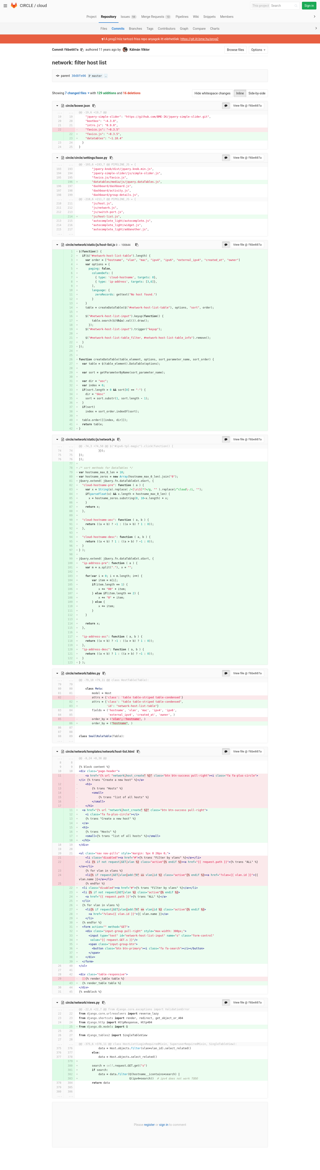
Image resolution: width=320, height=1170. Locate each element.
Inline (240, 93)
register (149, 1125)
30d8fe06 (79, 76)
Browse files (235, 50)
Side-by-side (257, 93)
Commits (118, 28)
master (95, 76)
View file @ (247, 105)
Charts (214, 28)
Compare (199, 28)
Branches (135, 28)
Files (104, 28)
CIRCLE (26, 5)
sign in (163, 1125)
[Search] (285, 6)
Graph (184, 28)
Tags (150, 28)
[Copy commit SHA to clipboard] (82, 50)
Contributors (167, 28)
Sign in (309, 5)
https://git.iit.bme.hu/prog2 (200, 39)
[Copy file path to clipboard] (94, 105)
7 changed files (77, 93)
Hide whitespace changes (212, 93)
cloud (42, 5)
